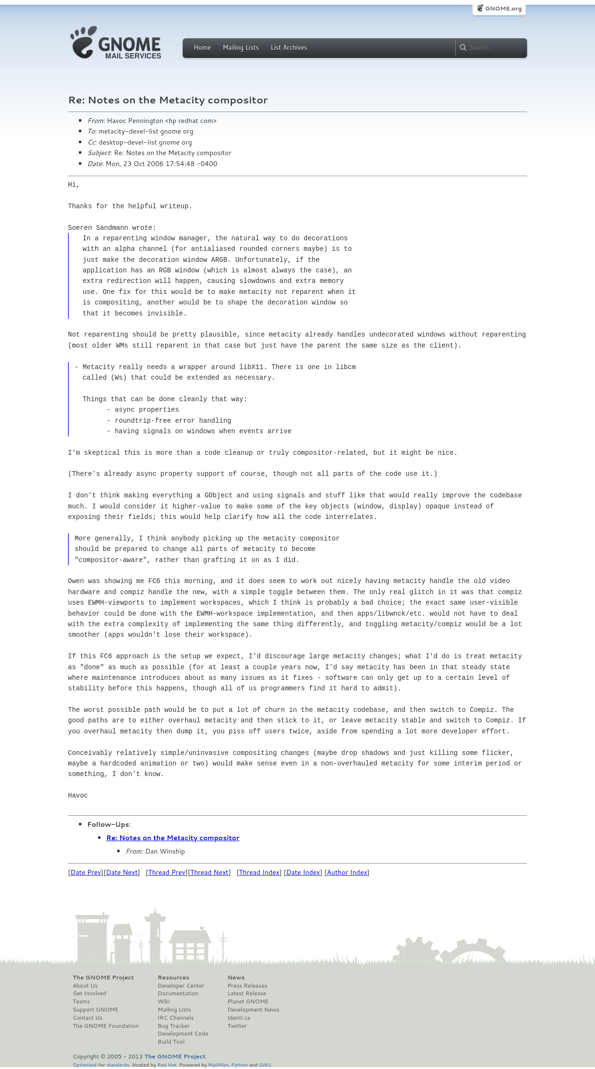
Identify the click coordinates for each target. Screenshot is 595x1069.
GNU (265, 1064)
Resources (173, 977)
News (235, 977)
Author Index (347, 872)
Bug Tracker (174, 1026)
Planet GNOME (247, 1001)
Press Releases (247, 986)
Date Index (303, 872)
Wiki (164, 1001)
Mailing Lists (240, 47)
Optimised (85, 1064)
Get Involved (89, 993)
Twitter (236, 1026)
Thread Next (209, 872)
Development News (253, 1009)
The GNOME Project (103, 977)
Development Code (183, 1033)
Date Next (121, 872)
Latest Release (246, 993)
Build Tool (171, 1042)
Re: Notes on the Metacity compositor (173, 838)
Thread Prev (167, 872)
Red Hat (166, 1064)
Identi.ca (238, 1018)
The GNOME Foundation (106, 1026)
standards (117, 1064)
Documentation (178, 993)
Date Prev (85, 872)
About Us (85, 986)
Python (239, 1064)
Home (202, 47)
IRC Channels (176, 1018)
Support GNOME (96, 1009)
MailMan (218, 1064)
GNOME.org (503, 8)
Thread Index (259, 872)
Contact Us (87, 1018)
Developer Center (181, 986)
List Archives (289, 47)
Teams (81, 1001)
